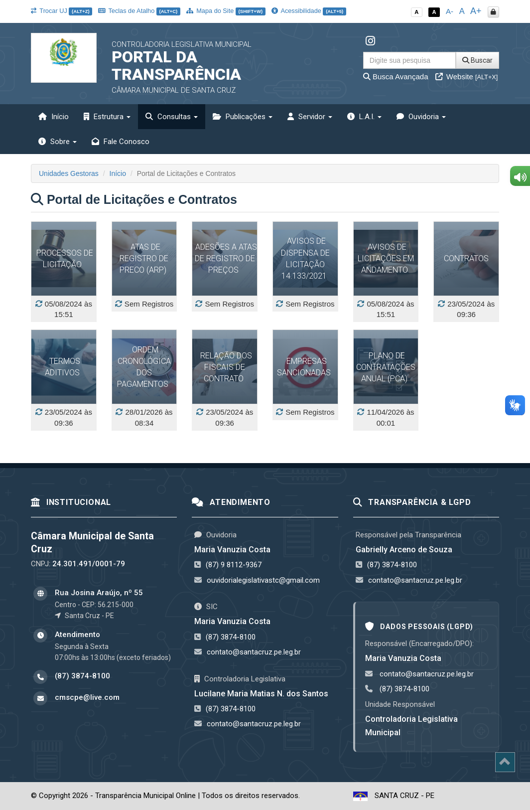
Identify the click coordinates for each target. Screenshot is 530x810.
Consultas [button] (171, 116)
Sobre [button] (57, 141)
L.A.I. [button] (364, 116)
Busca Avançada (395, 76)
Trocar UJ (61, 10)
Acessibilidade (308, 10)
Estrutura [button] (107, 116)
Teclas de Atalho (139, 10)
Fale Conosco (120, 141)
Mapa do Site (225, 10)
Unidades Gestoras (69, 173)
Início (53, 116)
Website (466, 76)
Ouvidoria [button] (421, 116)
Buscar (477, 60)
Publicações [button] (242, 116)
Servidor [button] (309, 116)
